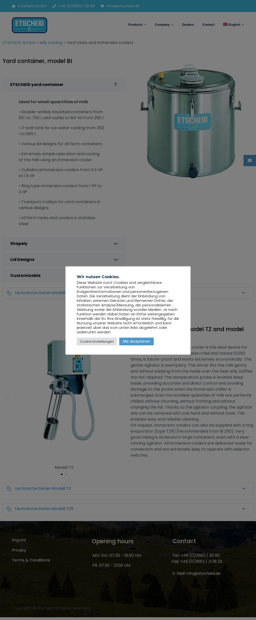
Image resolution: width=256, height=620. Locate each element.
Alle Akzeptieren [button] (136, 341)
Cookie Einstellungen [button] (97, 341)
